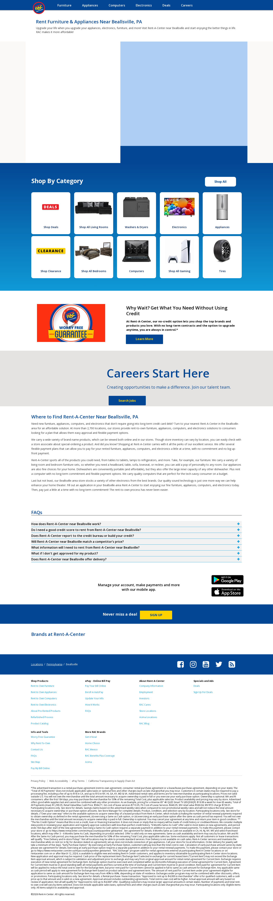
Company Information (151, 686)
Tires (222, 271)
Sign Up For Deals (203, 692)
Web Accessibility (58, 781)
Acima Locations (148, 717)
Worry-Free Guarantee (43, 737)
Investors (144, 698)
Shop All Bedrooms (93, 271)
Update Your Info (94, 698)
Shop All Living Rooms (93, 227)
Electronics (179, 227)
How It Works (92, 704)
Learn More (144, 339)
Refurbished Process (42, 717)
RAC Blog (144, 723)
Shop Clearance (51, 271)
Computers (136, 271)
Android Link (227, 581)
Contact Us (37, 749)
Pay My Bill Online (40, 768)
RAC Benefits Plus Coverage (100, 755)
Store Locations (147, 711)
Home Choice (92, 743)
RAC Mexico (91, 749)
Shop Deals (51, 227)
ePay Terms (78, 781)
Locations (37, 664)
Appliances (222, 227)
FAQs (88, 711)
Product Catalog (39, 723)
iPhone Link (227, 593)
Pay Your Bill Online (95, 686)
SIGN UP (156, 615)
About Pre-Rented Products (45, 711)
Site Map (35, 762)
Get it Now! (91, 737)
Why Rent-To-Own (40, 743)
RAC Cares (145, 704)
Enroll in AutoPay (94, 692)
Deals (197, 686)
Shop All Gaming (179, 271)
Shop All (220, 182)
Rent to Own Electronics (43, 704)
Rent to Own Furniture (42, 686)
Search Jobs (127, 401)
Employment (146, 692)
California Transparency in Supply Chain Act (111, 781)
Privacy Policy (38, 781)
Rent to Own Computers (44, 698)
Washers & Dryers (136, 227)
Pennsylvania (54, 664)
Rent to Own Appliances (43, 692)
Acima (88, 762)
